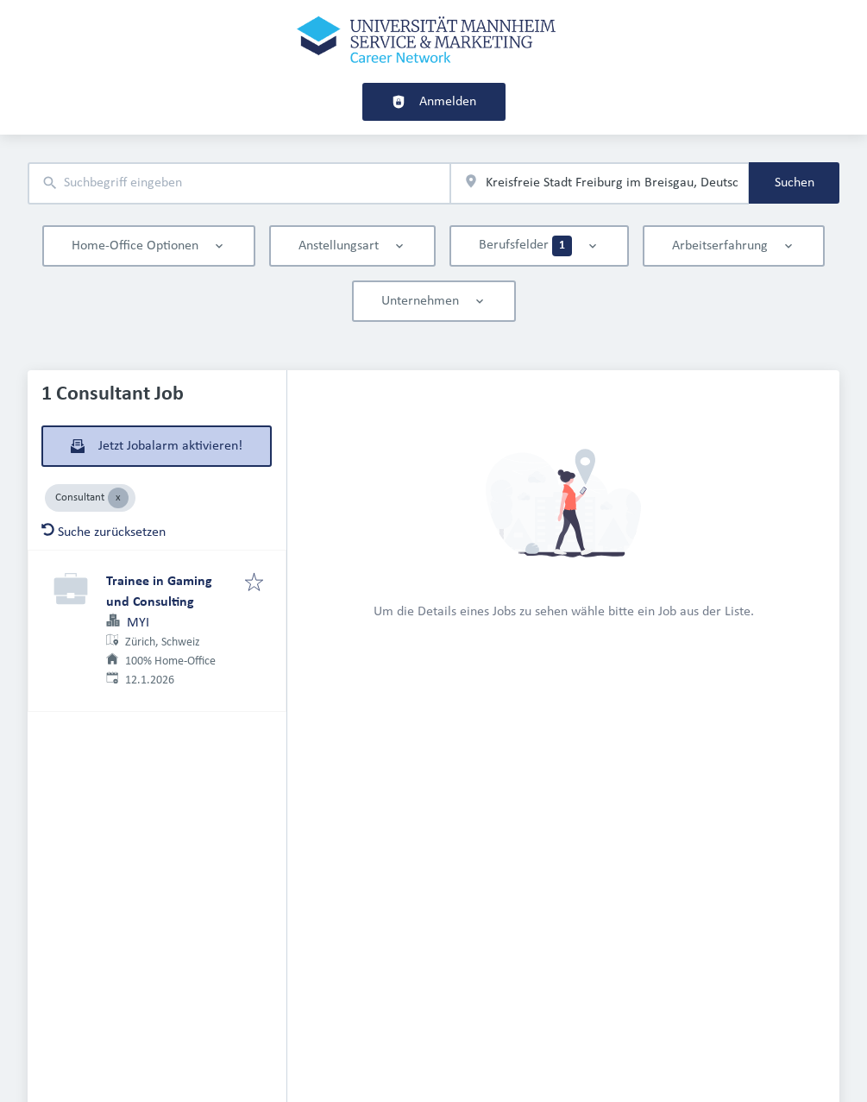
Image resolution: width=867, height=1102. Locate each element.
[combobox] (239, 183)
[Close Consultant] (118, 498)
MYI (138, 623)
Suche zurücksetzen (103, 532)
